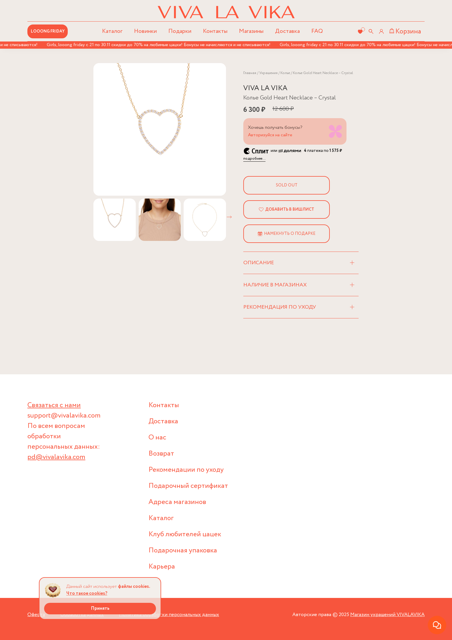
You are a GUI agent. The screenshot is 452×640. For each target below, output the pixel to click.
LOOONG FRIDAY (48, 31)
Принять (100, 608)
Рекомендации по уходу (186, 470)
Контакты (215, 31)
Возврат (161, 454)
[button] (229, 217)
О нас (157, 438)
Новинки (145, 31)
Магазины (251, 31)
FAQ (317, 31)
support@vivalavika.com (64, 416)
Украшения (268, 73)
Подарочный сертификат (188, 486)
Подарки (179, 31)
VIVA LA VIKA (265, 88)
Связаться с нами (54, 405)
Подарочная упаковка (182, 550)
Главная (249, 73)
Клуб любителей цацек (184, 534)
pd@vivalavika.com (56, 457)
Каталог (161, 518)
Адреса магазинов (177, 502)
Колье (285, 73)
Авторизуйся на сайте (270, 135)
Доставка (287, 31)
